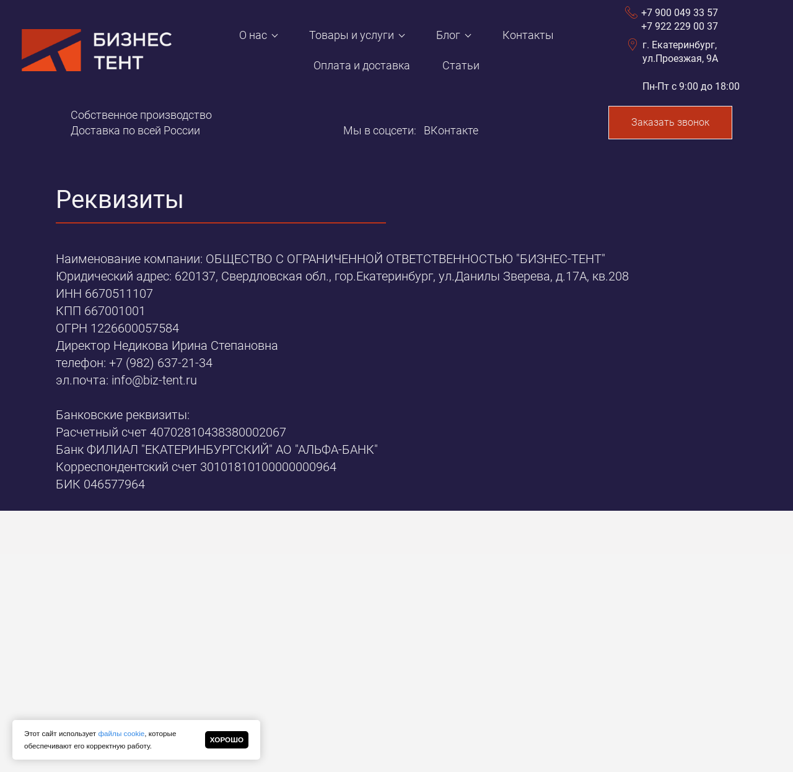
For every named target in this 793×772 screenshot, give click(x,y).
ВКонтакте (451, 130)
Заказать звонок (670, 122)
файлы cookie (121, 733)
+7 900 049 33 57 (679, 13)
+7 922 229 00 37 (679, 26)
